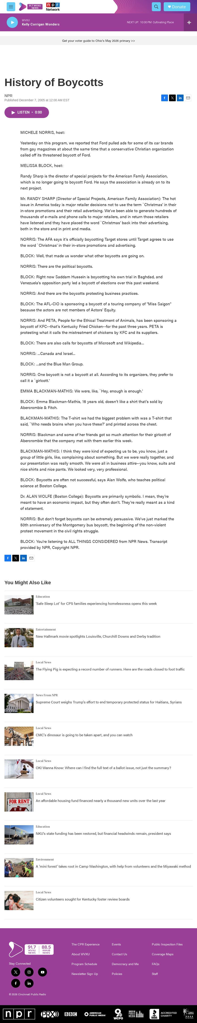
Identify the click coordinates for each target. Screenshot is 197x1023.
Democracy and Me (125, 964)
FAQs (155, 964)
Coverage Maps (163, 954)
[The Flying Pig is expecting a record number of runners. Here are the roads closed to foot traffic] (19, 670)
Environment (45, 859)
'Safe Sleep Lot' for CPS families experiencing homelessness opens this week (96, 603)
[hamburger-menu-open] (11, 6)
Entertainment (46, 629)
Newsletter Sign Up (85, 974)
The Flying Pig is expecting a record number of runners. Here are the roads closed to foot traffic (110, 669)
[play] (12, 22)
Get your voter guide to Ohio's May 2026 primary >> (98, 40)
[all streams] (190, 22)
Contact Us (119, 954)
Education (43, 597)
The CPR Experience (86, 944)
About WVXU (81, 954)
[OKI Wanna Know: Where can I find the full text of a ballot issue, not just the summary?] (19, 769)
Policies (117, 974)
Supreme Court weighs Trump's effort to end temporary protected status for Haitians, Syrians (109, 701)
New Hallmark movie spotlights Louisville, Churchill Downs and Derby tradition (98, 636)
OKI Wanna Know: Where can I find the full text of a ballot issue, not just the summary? (103, 767)
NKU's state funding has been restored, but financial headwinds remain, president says (103, 833)
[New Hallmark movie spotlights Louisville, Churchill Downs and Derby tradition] (19, 637)
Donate (179, 6)
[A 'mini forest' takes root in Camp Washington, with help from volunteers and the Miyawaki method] (19, 867)
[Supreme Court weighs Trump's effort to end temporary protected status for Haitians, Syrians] (19, 703)
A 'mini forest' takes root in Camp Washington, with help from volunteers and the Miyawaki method (113, 866)
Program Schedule (84, 964)
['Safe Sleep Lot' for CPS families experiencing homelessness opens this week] (19, 604)
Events (116, 944)
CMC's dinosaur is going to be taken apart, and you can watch (84, 734)
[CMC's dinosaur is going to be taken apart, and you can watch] (19, 736)
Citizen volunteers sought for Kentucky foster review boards (83, 899)
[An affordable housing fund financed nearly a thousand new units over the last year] (19, 802)
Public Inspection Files (167, 944)
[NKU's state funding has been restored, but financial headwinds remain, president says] (19, 834)
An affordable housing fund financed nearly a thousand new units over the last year (100, 800)
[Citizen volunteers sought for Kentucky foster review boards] (19, 900)
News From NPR (47, 695)
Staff (155, 974)
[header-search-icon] (156, 6)
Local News (43, 662)
